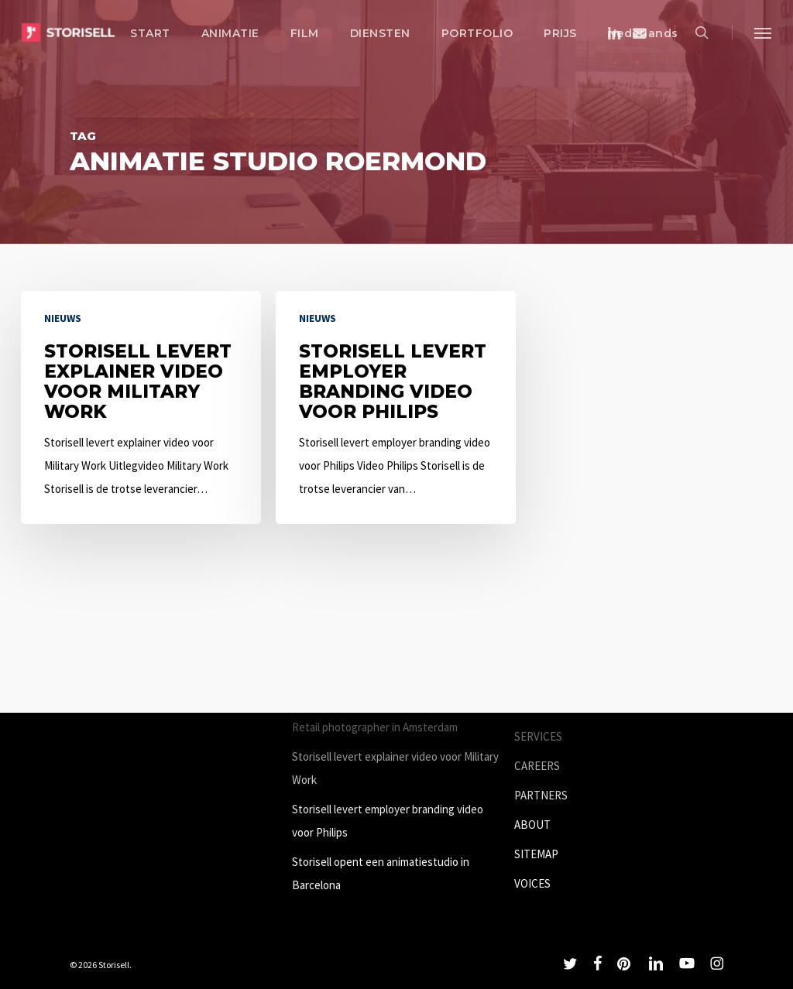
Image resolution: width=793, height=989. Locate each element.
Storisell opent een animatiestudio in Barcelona (380, 873)
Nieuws (62, 318)
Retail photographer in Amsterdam (375, 727)
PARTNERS (541, 795)
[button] (763, 32)
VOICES (532, 883)
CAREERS (537, 765)
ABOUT (532, 824)
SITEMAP (536, 854)
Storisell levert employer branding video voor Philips (387, 821)
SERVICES (538, 736)
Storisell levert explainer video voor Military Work (395, 768)
